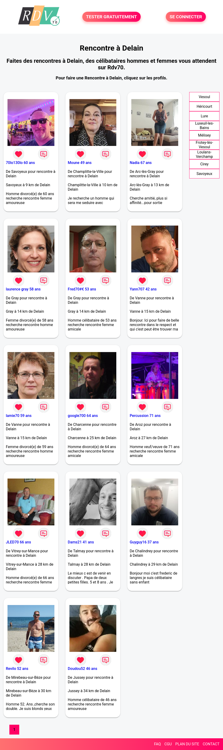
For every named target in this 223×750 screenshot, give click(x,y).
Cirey (204, 164)
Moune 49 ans (79, 162)
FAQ (157, 744)
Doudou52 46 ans (82, 668)
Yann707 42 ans (143, 289)
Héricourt (204, 106)
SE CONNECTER (186, 16)
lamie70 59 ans (18, 415)
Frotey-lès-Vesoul (204, 144)
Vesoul (204, 97)
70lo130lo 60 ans (20, 162)
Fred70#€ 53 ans (82, 289)
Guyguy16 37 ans (144, 542)
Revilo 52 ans (17, 668)
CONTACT (211, 744)
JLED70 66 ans (18, 542)
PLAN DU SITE (187, 744)
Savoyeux (204, 173)
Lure (204, 116)
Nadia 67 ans (141, 162)
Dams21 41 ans (81, 542)
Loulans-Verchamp (204, 154)
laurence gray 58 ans (23, 289)
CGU (168, 744)
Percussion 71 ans (145, 415)
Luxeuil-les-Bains (204, 125)
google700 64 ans (83, 415)
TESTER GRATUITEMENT (111, 16)
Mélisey (204, 135)
